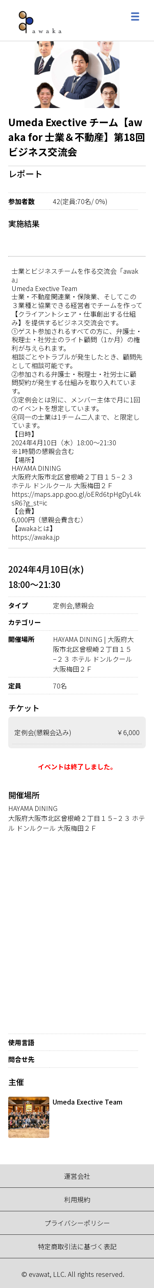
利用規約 (77, 1199)
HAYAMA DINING (32, 808)
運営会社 (77, 1176)
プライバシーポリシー (77, 1223)
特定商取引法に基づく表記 (77, 1246)
